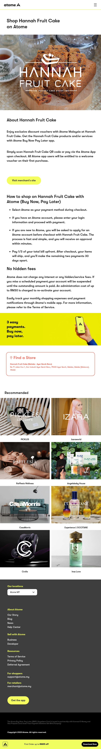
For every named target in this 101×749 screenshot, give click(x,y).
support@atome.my (18, 676)
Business (12, 639)
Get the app (18, 700)
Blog (9, 619)
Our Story (12, 615)
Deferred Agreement (18, 664)
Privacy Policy (15, 660)
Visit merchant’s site (24, 180)
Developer (12, 643)
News (10, 623)
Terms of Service (16, 656)
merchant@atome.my (19, 686)
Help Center (14, 627)
